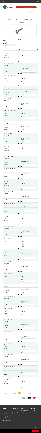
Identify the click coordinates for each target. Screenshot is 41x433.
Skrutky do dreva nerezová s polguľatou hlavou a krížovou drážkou (26, 21)
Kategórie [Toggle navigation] (20, 15)
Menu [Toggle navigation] (3, 1)
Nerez (17, 19)
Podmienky (5, 414)
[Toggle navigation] (38, 1)
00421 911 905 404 (24, 410)
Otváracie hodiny (34, 410)
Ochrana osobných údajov (6, 421)
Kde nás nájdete (34, 412)
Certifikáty (5, 410)
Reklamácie (14, 413)
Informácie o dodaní (5, 417)
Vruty (14, 19)
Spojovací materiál (9, 20)
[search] (19, 12)
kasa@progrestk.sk (25, 412)
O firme (4, 419)
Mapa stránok (14, 415)
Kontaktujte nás (15, 412)
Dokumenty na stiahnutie (6, 413)
